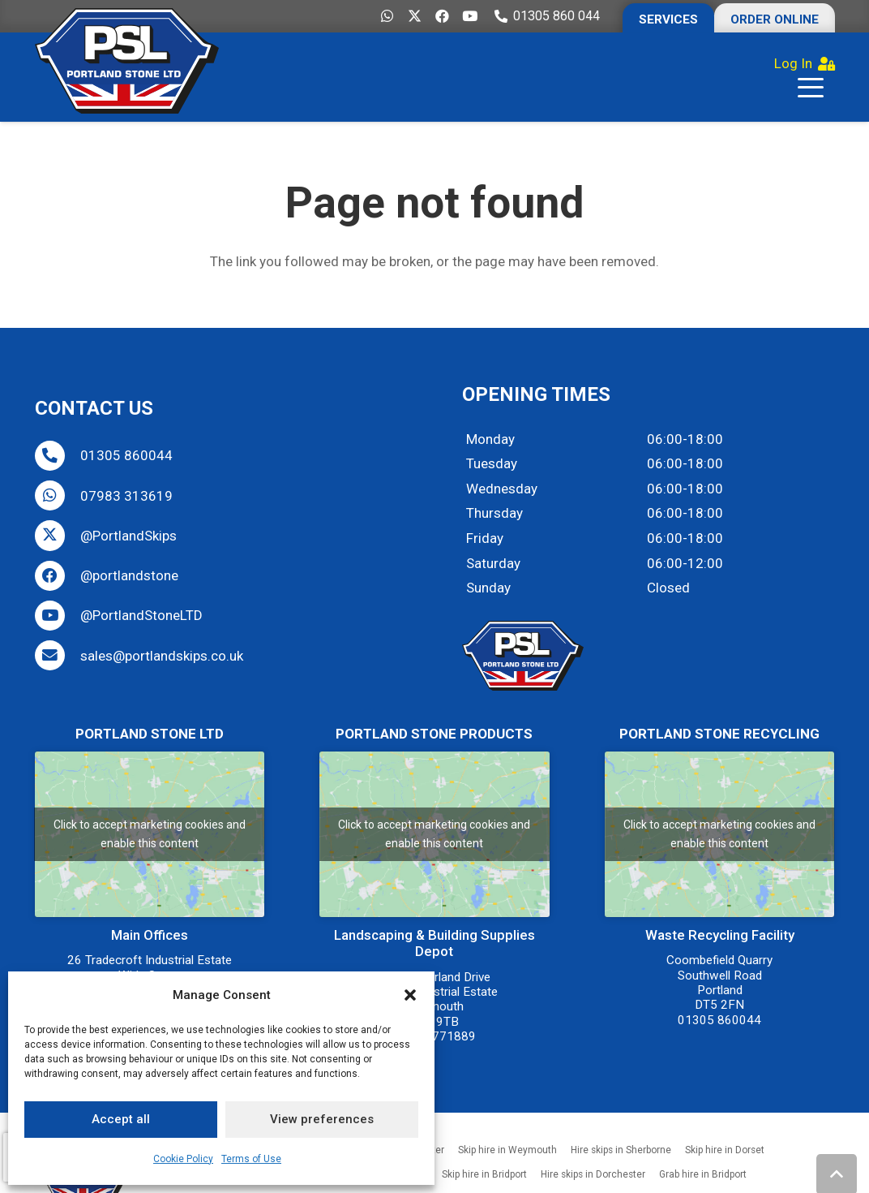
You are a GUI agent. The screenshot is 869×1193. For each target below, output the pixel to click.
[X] (415, 16)
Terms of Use (251, 1159)
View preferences (322, 1119)
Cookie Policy (183, 1159)
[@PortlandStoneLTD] (57, 616)
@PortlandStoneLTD (141, 615)
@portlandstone (129, 575)
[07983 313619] (57, 495)
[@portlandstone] (57, 576)
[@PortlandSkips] (57, 535)
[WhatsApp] (387, 16)
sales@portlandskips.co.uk (161, 656)
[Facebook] (442, 16)
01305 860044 (126, 455)
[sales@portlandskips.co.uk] (57, 655)
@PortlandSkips (128, 536)
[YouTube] (470, 16)
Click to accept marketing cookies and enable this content (150, 834)
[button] (410, 995)
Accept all (121, 1119)
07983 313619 (126, 496)
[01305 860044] (57, 456)
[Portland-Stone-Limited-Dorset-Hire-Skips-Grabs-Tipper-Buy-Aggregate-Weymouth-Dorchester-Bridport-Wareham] (127, 61)
